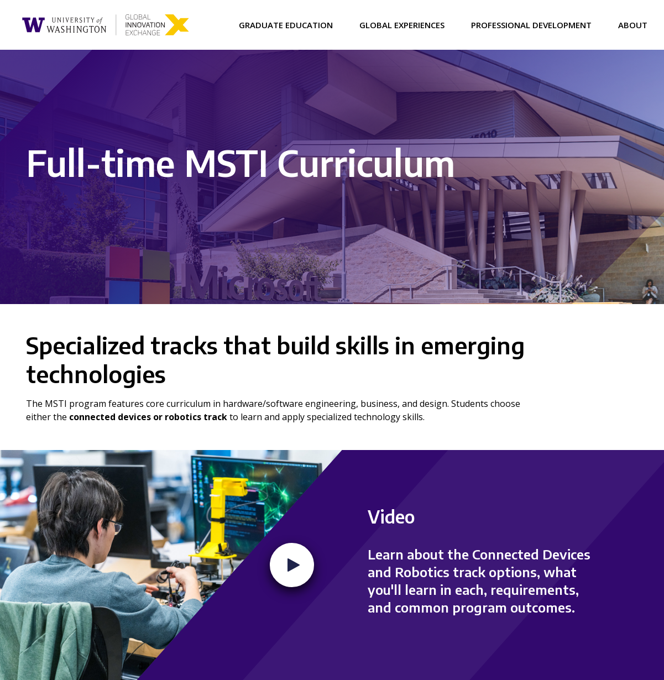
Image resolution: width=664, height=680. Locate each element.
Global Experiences (402, 24)
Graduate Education (286, 24)
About (632, 24)
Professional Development (531, 24)
